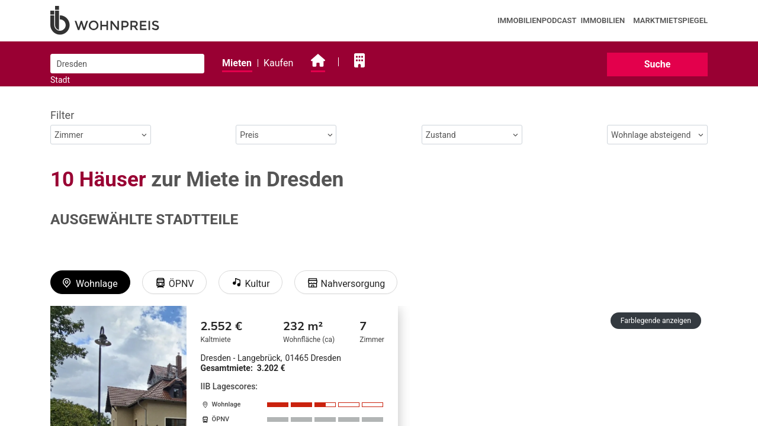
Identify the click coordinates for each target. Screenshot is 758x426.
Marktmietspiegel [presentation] (670, 20)
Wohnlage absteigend (657, 135)
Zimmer (100, 135)
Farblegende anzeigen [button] (656, 321)
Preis (286, 135)
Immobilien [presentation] (603, 20)
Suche (657, 64)
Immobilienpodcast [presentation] (537, 20)
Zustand (472, 135)
